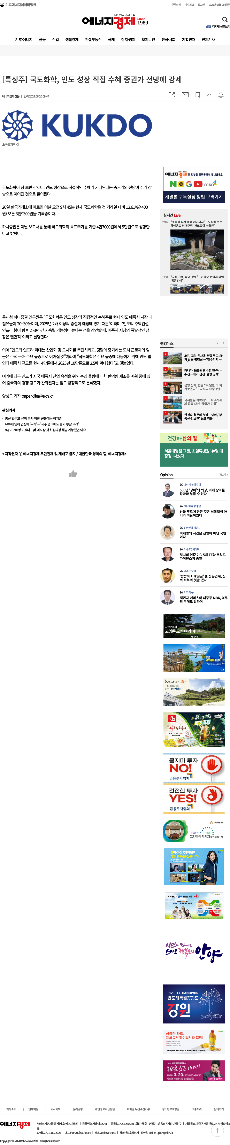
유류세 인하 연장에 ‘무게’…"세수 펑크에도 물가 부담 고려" (42, 424)
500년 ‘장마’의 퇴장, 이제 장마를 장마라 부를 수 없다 (202, 492)
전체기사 (208, 39)
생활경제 (71, 39)
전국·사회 (168, 39)
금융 (42, 39)
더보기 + (223, 474)
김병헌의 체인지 (192, 528)
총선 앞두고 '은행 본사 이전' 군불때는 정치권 (33, 418)
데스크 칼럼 (190, 571)
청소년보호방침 (170, 1109)
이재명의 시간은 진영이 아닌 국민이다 (203, 535)
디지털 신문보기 (221, 26)
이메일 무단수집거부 (138, 1109)
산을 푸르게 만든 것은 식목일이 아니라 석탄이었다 (203, 513)
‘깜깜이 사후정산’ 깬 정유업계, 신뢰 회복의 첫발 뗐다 (202, 578)
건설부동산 (93, 39)
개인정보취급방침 (105, 1109)
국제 (111, 39)
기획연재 (188, 39)
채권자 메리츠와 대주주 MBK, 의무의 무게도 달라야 (204, 599)
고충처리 (196, 1109)
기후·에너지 (23, 39)
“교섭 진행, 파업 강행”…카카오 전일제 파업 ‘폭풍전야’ (197, 278)
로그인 (201, 5)
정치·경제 (128, 39)
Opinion (166, 474)
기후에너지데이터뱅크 (20, 5)
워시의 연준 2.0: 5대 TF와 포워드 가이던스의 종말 (203, 556)
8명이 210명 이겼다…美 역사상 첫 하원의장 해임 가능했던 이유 (45, 429)
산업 (55, 39)
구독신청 (176, 5)
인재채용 (33, 1109)
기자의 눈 (188, 592)
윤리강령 (78, 1109)
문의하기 (219, 1109)
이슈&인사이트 (191, 549)
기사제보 (189, 5)
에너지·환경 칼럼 (192, 484)
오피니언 (148, 39)
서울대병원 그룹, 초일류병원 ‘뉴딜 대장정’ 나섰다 (193, 453)
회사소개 (11, 1109)
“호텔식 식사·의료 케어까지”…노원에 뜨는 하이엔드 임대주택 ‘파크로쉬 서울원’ (196, 223)
